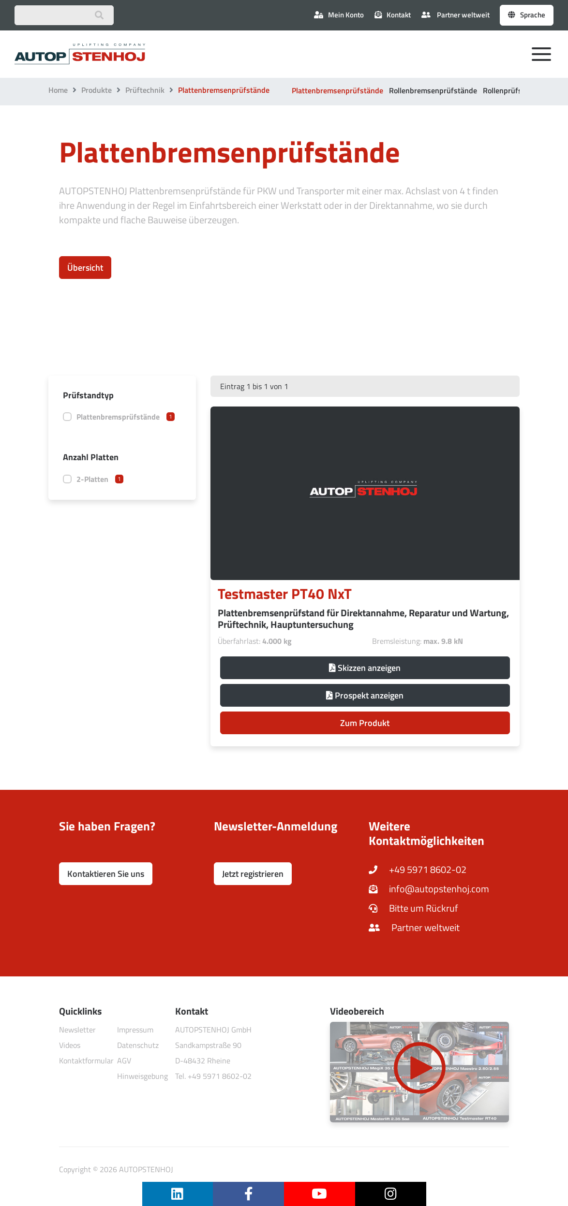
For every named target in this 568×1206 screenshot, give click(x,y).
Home (58, 90)
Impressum (135, 1029)
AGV (124, 1060)
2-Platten (99, 479)
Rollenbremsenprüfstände (433, 90)
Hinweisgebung (142, 1076)
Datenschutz (138, 1045)
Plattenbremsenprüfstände (337, 90)
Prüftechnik (144, 90)
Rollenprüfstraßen (514, 90)
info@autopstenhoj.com (429, 888)
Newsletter (77, 1029)
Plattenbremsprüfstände (125, 416)
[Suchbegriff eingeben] (64, 15)
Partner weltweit (455, 14)
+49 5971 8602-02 (417, 869)
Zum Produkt (364, 722)
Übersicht (85, 267)
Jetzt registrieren (253, 873)
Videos (69, 1045)
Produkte (96, 90)
